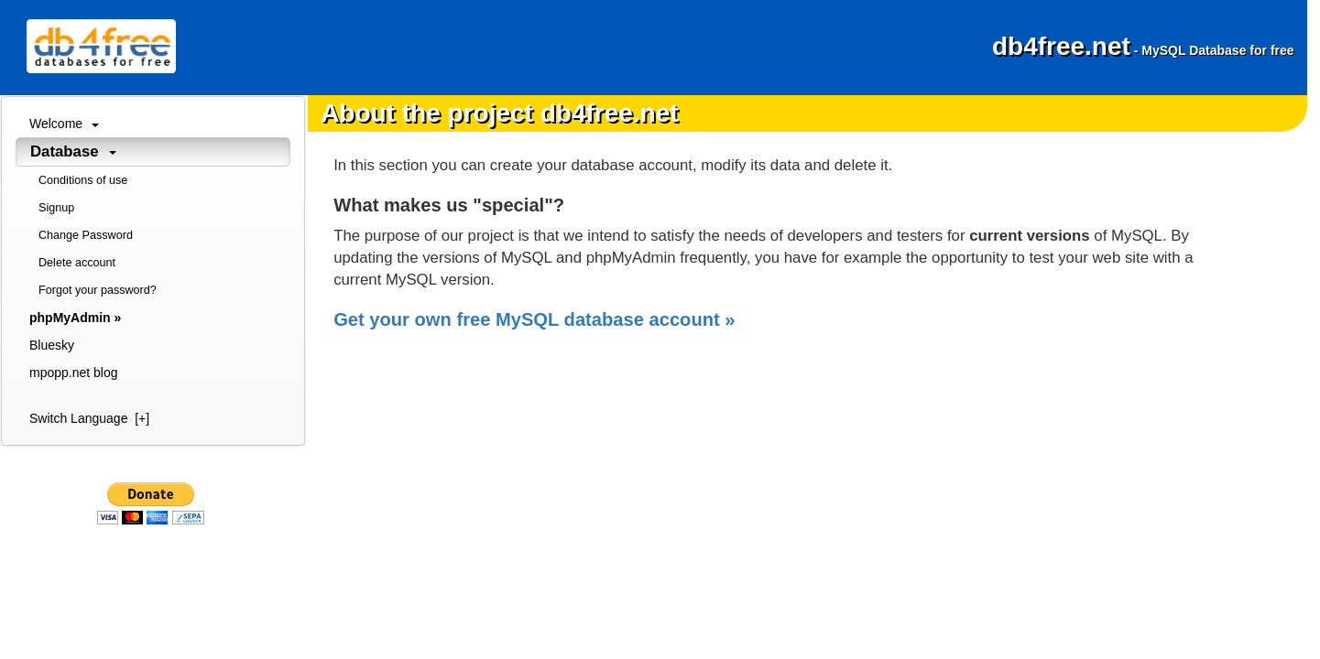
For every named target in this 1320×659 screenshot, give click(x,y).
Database (73, 151)
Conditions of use (82, 180)
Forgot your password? (97, 290)
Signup (56, 207)
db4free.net (1143, 46)
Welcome (64, 123)
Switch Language (89, 418)
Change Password (85, 235)
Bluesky (51, 345)
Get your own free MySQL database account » (534, 319)
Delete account (76, 262)
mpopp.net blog (73, 372)
